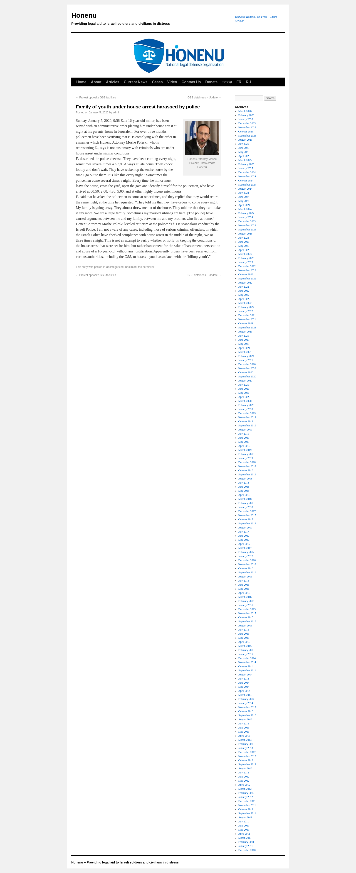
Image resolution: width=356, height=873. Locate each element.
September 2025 (247, 135)
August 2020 (245, 380)
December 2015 (247, 609)
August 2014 (245, 674)
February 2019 (246, 454)
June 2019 (244, 437)
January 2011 (245, 846)
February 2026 (246, 115)
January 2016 (245, 605)
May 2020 (244, 392)
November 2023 (247, 225)
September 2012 (247, 764)
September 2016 (247, 572)
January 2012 (245, 797)
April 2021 (244, 348)
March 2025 (245, 160)
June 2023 (244, 241)
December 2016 (247, 560)
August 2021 (245, 331)
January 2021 (245, 360)
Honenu (150, 20)
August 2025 (245, 139)
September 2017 (247, 523)
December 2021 (247, 315)
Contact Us (191, 82)
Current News (135, 82)
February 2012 (246, 793)
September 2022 (247, 278)
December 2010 (247, 850)
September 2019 (247, 425)
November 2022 (247, 270)
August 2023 (245, 233)
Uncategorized (115, 267)
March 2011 (245, 837)
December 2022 (247, 266)
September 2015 (247, 621)
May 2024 (244, 201)
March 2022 (245, 303)
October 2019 (245, 421)
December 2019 (247, 413)
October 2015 (245, 617)
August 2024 (245, 188)
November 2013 (247, 707)
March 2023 (245, 254)
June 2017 (244, 535)
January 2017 (245, 556)
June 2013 (244, 727)
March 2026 (245, 111)
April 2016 (244, 592)
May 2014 (244, 686)
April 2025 (244, 156)
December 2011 (247, 801)
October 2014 (245, 666)
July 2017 (243, 531)
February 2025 (246, 164)
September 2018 (247, 474)
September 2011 (247, 813)
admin (116, 112)
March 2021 (245, 352)
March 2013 (245, 739)
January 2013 (245, 748)
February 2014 (246, 699)
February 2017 (246, 552)
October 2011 (245, 809)
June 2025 (244, 147)
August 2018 (245, 478)
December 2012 (247, 752)
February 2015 (246, 650)
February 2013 (246, 744)
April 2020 (244, 397)
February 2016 (246, 601)
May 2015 (244, 637)
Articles (112, 82)
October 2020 (245, 372)
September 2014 (247, 670)
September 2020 (247, 376)
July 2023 (243, 237)
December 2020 (247, 364)
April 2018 (244, 494)
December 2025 (247, 123)
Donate (211, 82)
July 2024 (243, 192)
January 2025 (245, 168)
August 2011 (245, 817)
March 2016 (245, 597)
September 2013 (247, 715)
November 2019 (247, 417)
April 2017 (244, 543)
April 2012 (244, 784)
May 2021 (244, 343)
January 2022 (245, 311)
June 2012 (244, 776)
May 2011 (244, 829)
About (96, 82)
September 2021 (247, 327)
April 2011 (244, 833)
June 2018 (244, 486)
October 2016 (245, 568)
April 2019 (244, 446)
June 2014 (244, 682)
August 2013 (245, 719)
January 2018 (245, 507)
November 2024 (247, 176)
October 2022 (245, 274)
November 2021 (247, 319)
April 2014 (244, 690)
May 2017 (244, 539)
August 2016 (245, 576)
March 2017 (245, 548)
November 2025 (247, 127)
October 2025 (245, 131)
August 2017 (245, 527)
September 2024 (247, 184)
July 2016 (243, 580)
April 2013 (244, 735)
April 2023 (244, 250)
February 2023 (246, 258)
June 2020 (244, 388)
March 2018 (245, 499)
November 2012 (247, 756)
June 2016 (244, 584)
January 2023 (245, 262)
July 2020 (243, 384)
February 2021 (246, 356)
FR (239, 82)
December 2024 (247, 172)
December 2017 (247, 511)
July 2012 (243, 772)
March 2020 (245, 401)
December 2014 (247, 658)
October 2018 (245, 470)
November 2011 (247, 805)
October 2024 (245, 180)
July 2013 (243, 723)
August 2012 (245, 768)
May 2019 (244, 441)
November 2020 (247, 368)
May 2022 (244, 294)
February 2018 (246, 503)
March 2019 (245, 450)
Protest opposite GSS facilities (96, 97)
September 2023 (247, 229)
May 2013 (244, 731)
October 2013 (245, 711)
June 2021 (244, 339)
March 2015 (245, 646)
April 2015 (244, 641)
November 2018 (247, 466)
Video (172, 82)
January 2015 (245, 654)
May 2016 (244, 588)
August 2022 (245, 282)
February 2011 (246, 842)
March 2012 (245, 788)
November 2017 (247, 515)
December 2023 (247, 221)
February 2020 (246, 405)
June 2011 (244, 825)
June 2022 (244, 290)
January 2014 (245, 703)
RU (248, 82)
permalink (148, 267)
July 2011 (243, 821)
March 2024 (245, 209)
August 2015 (245, 625)
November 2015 (247, 613)
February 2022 (246, 307)
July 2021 (243, 335)
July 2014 (243, 678)
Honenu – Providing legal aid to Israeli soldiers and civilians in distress (125, 862)
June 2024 (244, 196)
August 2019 (245, 429)
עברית (227, 82)
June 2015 (244, 633)
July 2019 (243, 433)
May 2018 (244, 490)
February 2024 (246, 213)
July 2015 (243, 629)
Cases (157, 82)
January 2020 (245, 409)
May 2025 (244, 152)
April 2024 (244, 205)
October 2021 (245, 323)
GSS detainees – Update (204, 97)
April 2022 (244, 299)
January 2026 (245, 119)
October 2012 (245, 760)
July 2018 (243, 482)
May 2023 (244, 245)
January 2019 (245, 458)
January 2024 (245, 217)
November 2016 (247, 564)
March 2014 (245, 695)
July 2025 (243, 143)
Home (81, 82)
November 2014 (247, 662)
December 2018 (247, 462)
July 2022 (243, 286)
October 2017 (245, 519)
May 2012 (244, 780)
